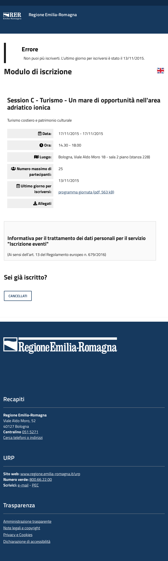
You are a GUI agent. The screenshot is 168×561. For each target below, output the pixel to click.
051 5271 (30, 432)
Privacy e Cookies (17, 535)
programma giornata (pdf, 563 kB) (86, 192)
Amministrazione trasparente (27, 521)
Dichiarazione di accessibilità (26, 541)
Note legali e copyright (21, 528)
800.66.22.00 (41, 479)
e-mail (23, 485)
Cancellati (18, 296)
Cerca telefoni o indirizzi (23, 437)
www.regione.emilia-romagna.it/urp (50, 474)
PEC (35, 485)
